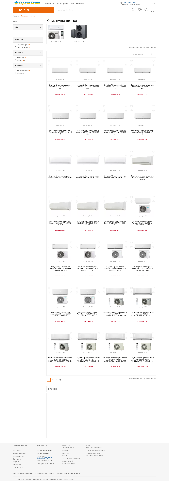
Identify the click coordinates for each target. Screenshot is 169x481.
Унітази (64, 456)
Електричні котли (68, 448)
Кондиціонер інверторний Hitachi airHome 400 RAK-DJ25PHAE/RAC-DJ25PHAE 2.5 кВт (115, 314)
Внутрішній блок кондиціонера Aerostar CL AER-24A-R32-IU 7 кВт (142, 86)
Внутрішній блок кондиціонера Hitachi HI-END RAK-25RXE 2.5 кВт (60, 176)
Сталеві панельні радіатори (96, 450)
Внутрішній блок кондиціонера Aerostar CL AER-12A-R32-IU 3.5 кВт (87, 86)
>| (60, 379)
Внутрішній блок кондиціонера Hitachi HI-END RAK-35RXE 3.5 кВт (87, 176)
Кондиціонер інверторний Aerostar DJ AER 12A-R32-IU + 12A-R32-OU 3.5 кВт (142, 268)
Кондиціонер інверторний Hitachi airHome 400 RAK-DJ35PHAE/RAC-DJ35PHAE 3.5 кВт (142, 314)
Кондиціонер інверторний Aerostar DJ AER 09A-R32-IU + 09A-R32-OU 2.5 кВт (115, 268)
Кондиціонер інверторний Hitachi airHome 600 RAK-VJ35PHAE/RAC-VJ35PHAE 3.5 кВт (115, 360)
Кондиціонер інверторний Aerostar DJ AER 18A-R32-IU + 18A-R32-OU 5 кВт (60, 314)
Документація (18, 467)
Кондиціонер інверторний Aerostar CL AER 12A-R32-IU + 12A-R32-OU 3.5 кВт (142, 223)
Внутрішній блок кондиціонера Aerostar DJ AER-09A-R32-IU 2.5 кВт (60, 132)
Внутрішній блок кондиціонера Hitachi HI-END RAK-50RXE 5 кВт (115, 176)
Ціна (17, 27)
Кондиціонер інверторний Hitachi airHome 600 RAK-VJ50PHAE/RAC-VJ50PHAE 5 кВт (142, 359)
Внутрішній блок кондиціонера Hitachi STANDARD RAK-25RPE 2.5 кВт (60, 223)
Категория (19, 39)
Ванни (88, 445)
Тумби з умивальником (94, 448)
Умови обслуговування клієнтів (68, 473)
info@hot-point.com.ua (46, 464)
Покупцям (62, 4)
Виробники (19, 52)
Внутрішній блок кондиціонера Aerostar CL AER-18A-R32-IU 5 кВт (115, 86)
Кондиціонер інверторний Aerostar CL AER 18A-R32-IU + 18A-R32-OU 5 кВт (60, 268)
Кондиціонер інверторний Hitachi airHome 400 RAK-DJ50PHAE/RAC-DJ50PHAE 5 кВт (60, 359)
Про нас (49, 4)
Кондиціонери (56, 41)
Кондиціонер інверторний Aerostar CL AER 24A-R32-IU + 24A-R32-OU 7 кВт (87, 268)
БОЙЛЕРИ (65, 450)
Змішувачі (65, 453)
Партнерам (77, 4)
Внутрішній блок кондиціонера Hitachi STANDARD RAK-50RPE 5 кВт (115, 223)
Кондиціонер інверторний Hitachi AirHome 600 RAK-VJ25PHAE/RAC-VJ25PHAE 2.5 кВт (88, 360)
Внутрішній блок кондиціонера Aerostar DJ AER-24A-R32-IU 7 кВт (142, 132)
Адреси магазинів (19, 453)
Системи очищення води (71, 458)
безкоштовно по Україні (131, 4)
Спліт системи (79, 41)
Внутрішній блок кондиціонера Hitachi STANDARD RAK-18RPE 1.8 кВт (142, 177)
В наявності (19, 65)
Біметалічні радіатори (93, 453)
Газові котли (66, 445)
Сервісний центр (19, 456)
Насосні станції (67, 461)
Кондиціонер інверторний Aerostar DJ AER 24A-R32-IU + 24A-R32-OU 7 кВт (87, 314)
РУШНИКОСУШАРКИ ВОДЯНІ (95, 456)
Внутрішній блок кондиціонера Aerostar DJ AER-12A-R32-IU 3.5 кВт (87, 132)
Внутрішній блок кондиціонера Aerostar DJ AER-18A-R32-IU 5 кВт (115, 132)
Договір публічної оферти (44, 473)
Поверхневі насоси (69, 464)
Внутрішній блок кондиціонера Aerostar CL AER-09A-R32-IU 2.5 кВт (60, 86)
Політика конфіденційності (22, 473)
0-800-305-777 (129, 2)
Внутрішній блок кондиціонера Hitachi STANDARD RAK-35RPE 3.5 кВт (88, 223)
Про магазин (17, 451)
